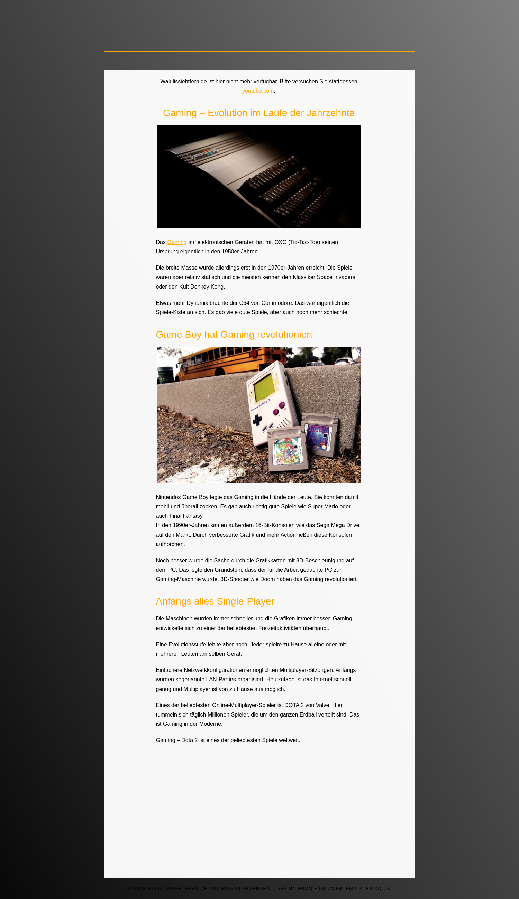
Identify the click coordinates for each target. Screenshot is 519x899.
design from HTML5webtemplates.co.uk (334, 888)
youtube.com (258, 91)
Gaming (176, 242)
